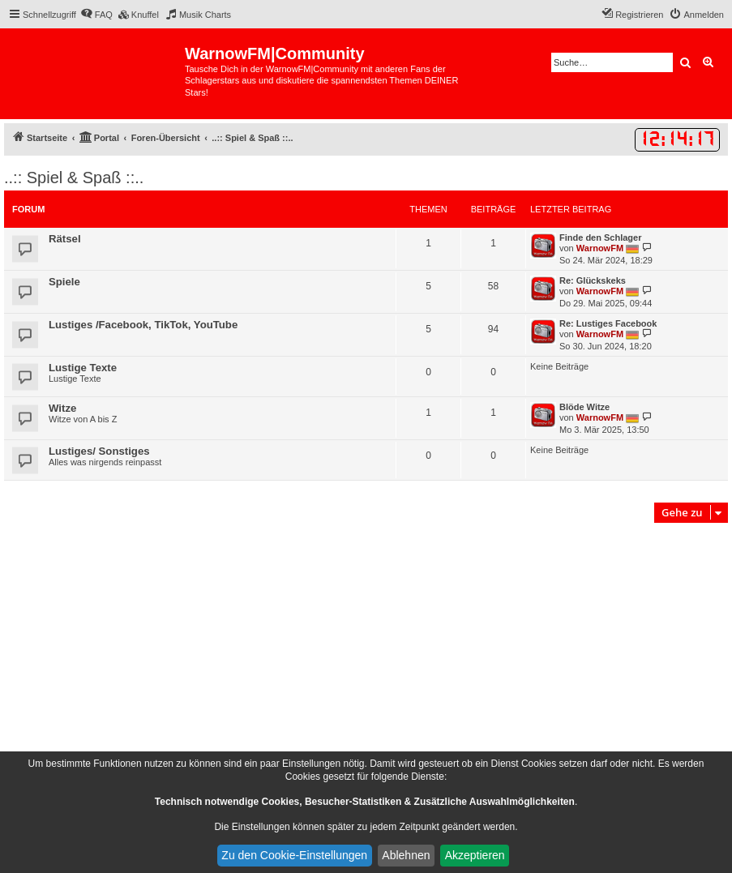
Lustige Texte (83, 368)
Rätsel (65, 239)
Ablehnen (406, 855)
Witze (62, 408)
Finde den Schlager (600, 237)
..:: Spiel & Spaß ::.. (73, 177)
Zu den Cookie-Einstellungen (294, 855)
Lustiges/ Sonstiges (99, 451)
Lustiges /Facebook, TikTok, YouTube (143, 325)
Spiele (64, 282)
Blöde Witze (584, 407)
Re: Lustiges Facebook (608, 323)
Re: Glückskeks (592, 280)
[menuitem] (96, 14)
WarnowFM (599, 248)
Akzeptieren (475, 855)
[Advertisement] (366, 648)
